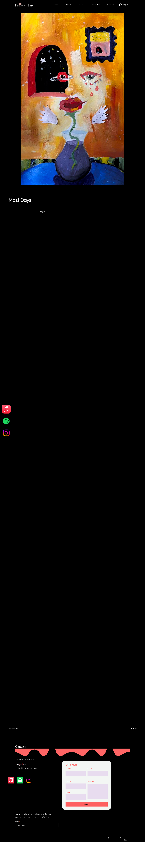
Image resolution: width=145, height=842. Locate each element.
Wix (125, 840)
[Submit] (87, 804)
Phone (68, 792)
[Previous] (16, 728)
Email (17, 821)
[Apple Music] (6, 409)
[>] (56, 825)
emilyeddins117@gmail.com (26, 768)
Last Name (91, 769)
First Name (70, 769)
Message (91, 781)
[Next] (130, 728)
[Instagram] (6, 432)
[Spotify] (6, 421)
